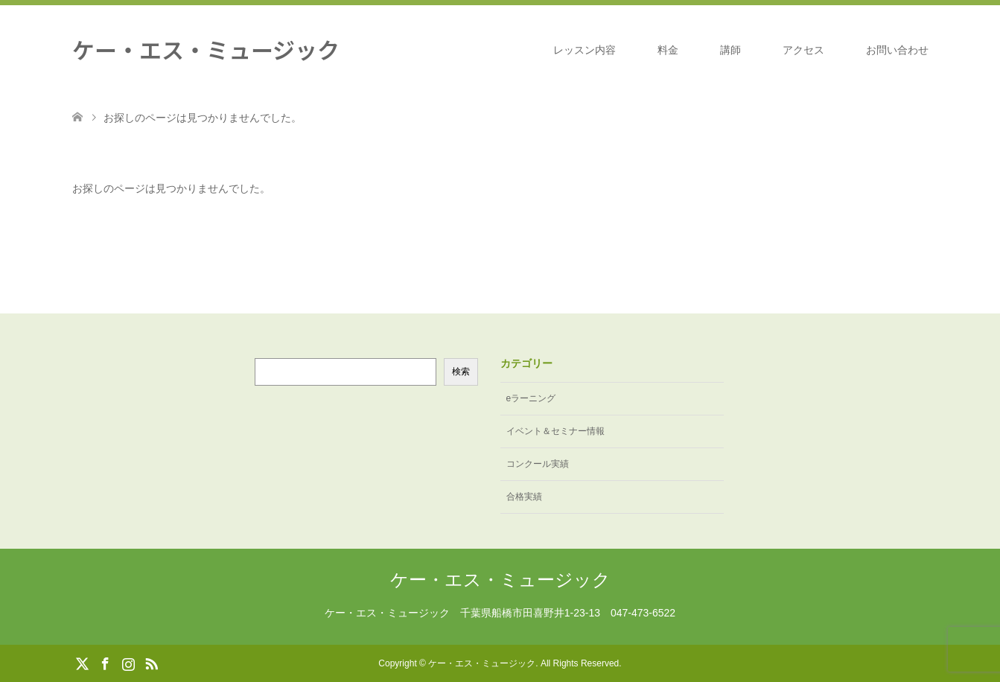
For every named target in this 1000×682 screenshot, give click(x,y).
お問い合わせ (897, 50)
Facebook (105, 663)
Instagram (128, 663)
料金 (667, 50)
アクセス (803, 50)
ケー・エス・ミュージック (206, 49)
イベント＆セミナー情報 (555, 431)
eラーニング (531, 398)
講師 (730, 50)
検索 (461, 371)
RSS (151, 663)
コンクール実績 (537, 464)
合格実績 (524, 496)
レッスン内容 (584, 50)
